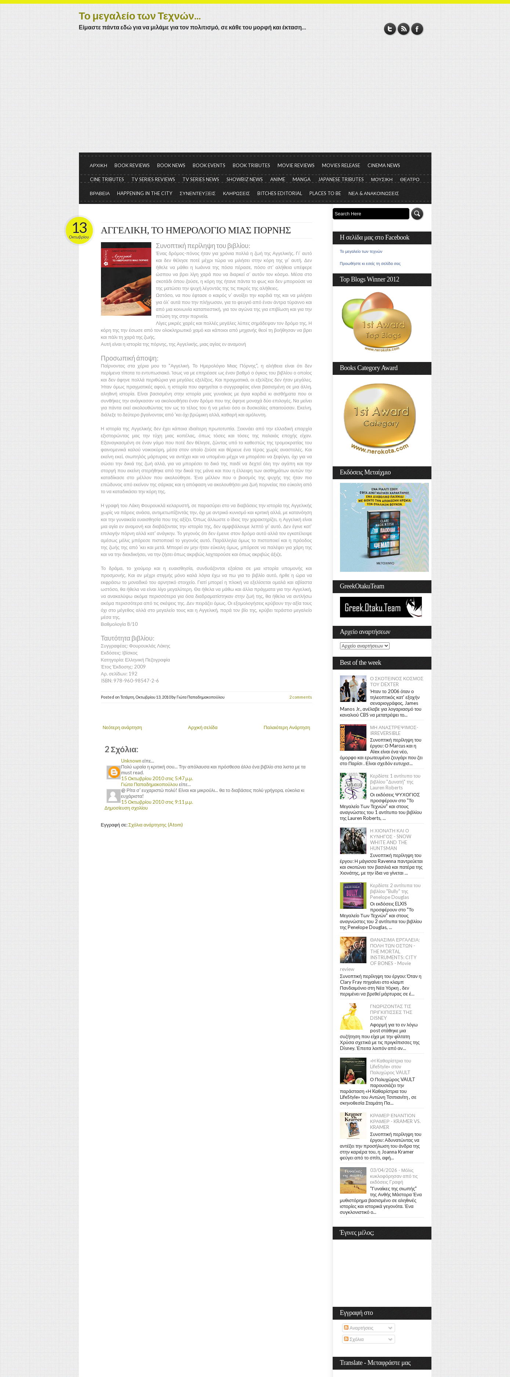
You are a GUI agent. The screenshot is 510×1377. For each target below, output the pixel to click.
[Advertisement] (255, 97)
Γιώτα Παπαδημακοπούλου (149, 784)
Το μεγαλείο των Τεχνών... (140, 15)
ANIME (277, 179)
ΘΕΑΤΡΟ (409, 179)
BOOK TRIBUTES (251, 165)
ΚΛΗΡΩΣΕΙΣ (236, 193)
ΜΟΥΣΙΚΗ (382, 179)
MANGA (302, 179)
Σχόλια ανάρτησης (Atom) (156, 825)
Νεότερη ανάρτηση (122, 727)
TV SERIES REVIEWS (153, 179)
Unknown (131, 761)
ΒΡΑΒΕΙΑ (100, 193)
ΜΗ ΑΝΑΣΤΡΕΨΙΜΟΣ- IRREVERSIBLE (394, 730)
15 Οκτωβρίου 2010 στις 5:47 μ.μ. (157, 778)
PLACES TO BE (325, 193)
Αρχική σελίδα (202, 727)
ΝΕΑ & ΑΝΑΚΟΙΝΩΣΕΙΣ (373, 193)
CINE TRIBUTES (107, 179)
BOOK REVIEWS (132, 165)
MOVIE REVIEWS (296, 165)
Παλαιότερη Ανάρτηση (287, 727)
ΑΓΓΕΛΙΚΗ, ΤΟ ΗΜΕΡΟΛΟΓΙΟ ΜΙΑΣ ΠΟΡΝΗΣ (196, 230)
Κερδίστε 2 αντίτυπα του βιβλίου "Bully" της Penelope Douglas (395, 891)
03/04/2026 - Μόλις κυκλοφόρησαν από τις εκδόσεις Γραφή (394, 1176)
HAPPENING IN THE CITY (144, 193)
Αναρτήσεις (358, 1328)
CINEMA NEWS (384, 165)
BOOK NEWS (171, 165)
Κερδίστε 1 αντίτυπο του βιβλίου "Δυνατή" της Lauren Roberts (395, 781)
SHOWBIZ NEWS (245, 179)
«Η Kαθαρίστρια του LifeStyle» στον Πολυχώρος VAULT (390, 1066)
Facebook (417, 29)
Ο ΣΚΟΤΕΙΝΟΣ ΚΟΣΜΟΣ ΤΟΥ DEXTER (397, 681)
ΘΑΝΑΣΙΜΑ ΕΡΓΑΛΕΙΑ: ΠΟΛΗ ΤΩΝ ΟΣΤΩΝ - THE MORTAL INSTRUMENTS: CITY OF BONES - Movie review (380, 954)
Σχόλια (353, 1339)
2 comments (300, 697)
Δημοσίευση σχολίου (126, 808)
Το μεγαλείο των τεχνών (361, 251)
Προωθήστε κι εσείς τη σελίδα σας (370, 263)
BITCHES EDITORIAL (279, 193)
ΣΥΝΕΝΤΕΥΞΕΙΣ (198, 193)
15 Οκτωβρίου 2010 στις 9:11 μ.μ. (157, 802)
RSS (403, 29)
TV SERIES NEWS (200, 179)
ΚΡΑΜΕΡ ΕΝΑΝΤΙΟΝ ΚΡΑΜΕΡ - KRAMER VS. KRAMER (395, 1121)
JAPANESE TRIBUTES (341, 179)
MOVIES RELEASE (341, 165)
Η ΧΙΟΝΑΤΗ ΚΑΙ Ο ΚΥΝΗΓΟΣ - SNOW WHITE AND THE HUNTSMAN (390, 839)
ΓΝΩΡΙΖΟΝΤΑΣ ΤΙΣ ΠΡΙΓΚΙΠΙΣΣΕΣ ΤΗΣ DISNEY (391, 1012)
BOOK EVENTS (209, 165)
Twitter (390, 29)
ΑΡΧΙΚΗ (99, 165)
